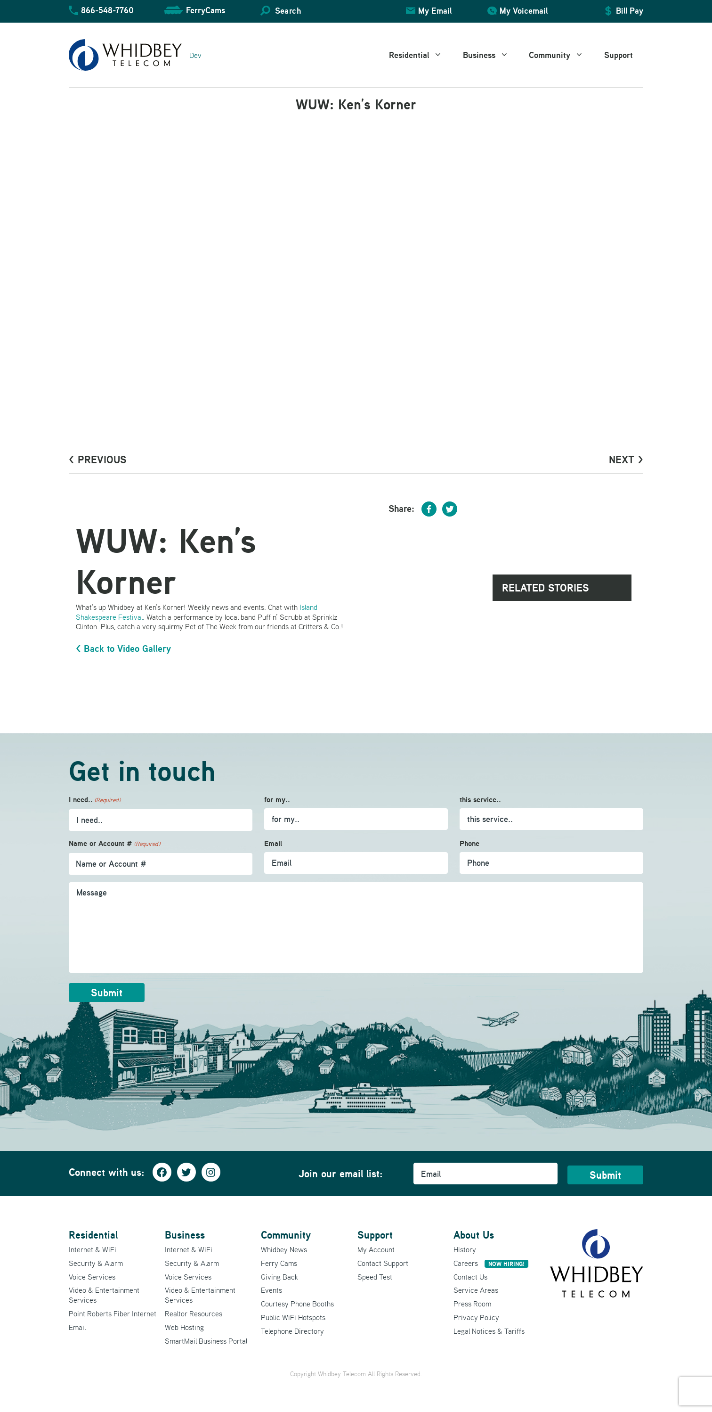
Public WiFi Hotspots (293, 1317)
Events (271, 1290)
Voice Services (92, 1276)
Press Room (472, 1303)
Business (491, 55)
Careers (490, 1263)
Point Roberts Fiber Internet (112, 1313)
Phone (469, 843)
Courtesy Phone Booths (297, 1303)
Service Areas (475, 1290)
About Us (473, 1235)
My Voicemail (524, 10)
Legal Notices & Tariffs (489, 1331)
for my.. (277, 800)
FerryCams (205, 10)
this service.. (480, 800)
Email (273, 843)
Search (288, 10)
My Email (435, 10)
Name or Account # (114, 843)
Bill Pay (629, 10)
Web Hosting (184, 1327)
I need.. (95, 800)
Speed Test (374, 1276)
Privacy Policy (476, 1317)
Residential (421, 55)
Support (618, 55)
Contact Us (470, 1276)
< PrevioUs (98, 459)
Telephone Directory (292, 1331)
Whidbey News (284, 1249)
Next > (626, 459)
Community (561, 55)
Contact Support (382, 1263)
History (464, 1249)
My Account (376, 1249)
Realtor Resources (193, 1313)
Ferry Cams (279, 1263)
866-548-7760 (107, 10)
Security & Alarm (96, 1263)
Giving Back (279, 1276)
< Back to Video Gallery (123, 648)
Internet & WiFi (92, 1249)
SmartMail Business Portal (206, 1341)
